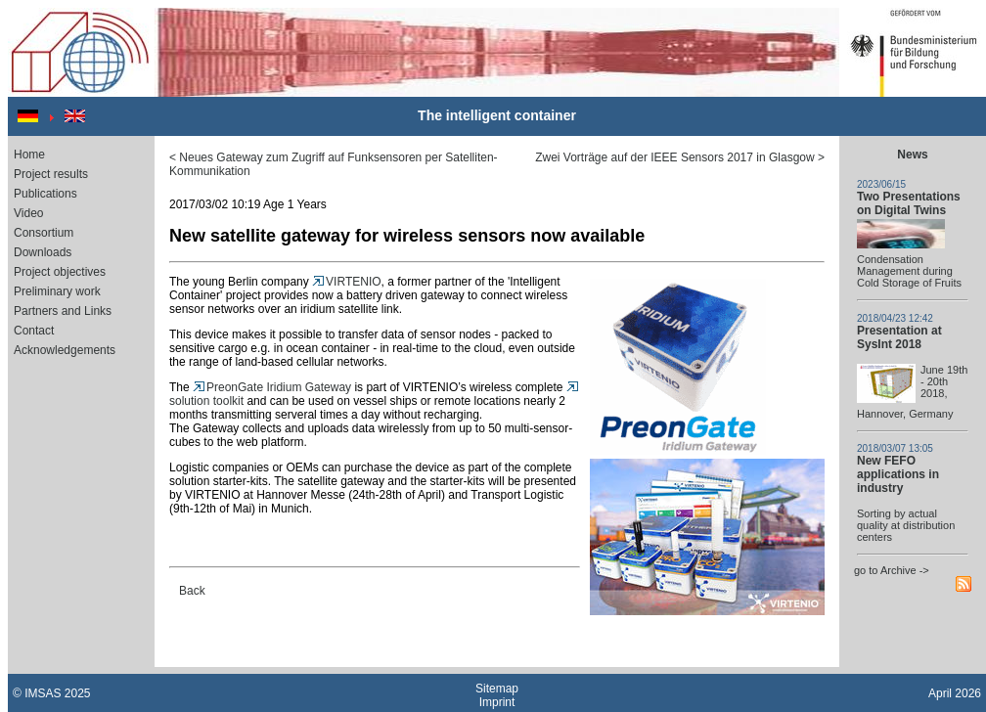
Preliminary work (57, 291)
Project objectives (60, 272)
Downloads (42, 252)
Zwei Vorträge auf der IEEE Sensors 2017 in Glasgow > (680, 157)
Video (28, 213)
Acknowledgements (64, 350)
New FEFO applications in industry (898, 474)
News (912, 154)
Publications (45, 193)
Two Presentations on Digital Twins (909, 203)
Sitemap (496, 688)
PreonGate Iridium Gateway (272, 387)
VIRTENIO (346, 282)
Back (192, 591)
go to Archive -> (891, 570)
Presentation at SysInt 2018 (899, 337)
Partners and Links (63, 311)
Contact (34, 330)
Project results (51, 174)
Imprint (497, 702)
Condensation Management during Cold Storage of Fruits (909, 271)
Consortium (43, 233)
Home (29, 154)
